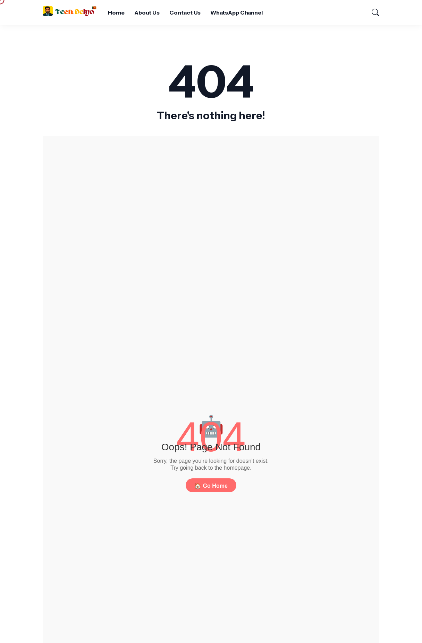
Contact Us (185, 12)
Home (116, 12)
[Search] (372, 12)
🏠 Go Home (211, 486)
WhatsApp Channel (236, 12)
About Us (147, 12)
